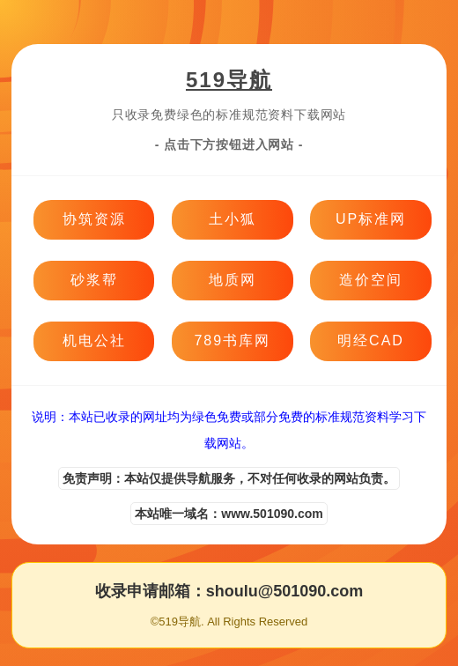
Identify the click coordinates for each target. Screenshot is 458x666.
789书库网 (232, 340)
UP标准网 (371, 218)
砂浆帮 (94, 279)
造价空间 (371, 279)
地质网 (232, 279)
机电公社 (94, 340)
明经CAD (370, 340)
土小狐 (232, 218)
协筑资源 (94, 218)
